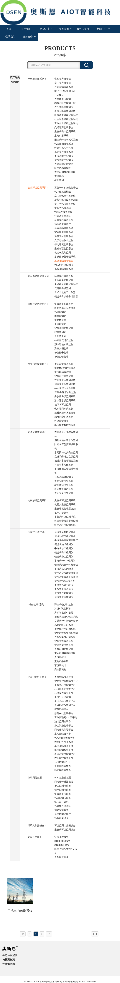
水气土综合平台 (62, 733)
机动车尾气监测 (62, 252)
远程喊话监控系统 (63, 248)
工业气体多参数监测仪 (66, 187)
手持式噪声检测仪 (63, 155)
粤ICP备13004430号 (87, 982)
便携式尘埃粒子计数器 (66, 296)
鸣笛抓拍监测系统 (63, 143)
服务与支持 (84, 28)
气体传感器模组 (62, 191)
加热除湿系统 (61, 810)
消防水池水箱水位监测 (66, 440)
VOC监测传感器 (62, 777)
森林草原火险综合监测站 (66, 434)
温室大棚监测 (61, 348)
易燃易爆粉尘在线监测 (66, 456)
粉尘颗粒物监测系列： (39, 276)
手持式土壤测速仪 (63, 589)
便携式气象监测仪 (63, 593)
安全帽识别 (60, 669)
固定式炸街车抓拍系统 (66, 139)
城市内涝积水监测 (63, 416)
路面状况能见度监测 (64, 307)
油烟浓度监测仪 (62, 224)
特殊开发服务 (61, 837)
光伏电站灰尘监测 (63, 240)
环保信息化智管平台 (64, 689)
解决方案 (46, 28)
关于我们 (27, 28)
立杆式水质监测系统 (64, 380)
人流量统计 (60, 657)
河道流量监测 (61, 420)
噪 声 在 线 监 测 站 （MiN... (64, 93)
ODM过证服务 (61, 845)
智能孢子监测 (61, 352)
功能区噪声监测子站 (64, 103)
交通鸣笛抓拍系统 (63, 645)
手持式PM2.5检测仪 (64, 560)
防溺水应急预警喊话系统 (66, 446)
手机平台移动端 (62, 697)
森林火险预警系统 (63, 481)
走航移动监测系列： (38, 500)
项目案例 (65, 28)
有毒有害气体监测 (63, 464)
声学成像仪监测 (62, 99)
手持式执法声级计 (63, 568)
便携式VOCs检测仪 (64, 581)
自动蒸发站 (60, 336)
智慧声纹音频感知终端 (66, 633)
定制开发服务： (36, 837)
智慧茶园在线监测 (63, 328)
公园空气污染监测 (63, 340)
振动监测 (59, 180)
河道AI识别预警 (62, 608)
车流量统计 (60, 665)
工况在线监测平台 (63, 745)
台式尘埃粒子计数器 (64, 292)
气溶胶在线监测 (62, 288)
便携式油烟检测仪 (63, 544)
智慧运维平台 (61, 709)
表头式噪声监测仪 (63, 107)
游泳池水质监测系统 (64, 400)
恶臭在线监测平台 (63, 713)
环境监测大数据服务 (64, 825)
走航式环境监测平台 (64, 685)
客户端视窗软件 (62, 770)
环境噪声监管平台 (63, 693)
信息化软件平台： (37, 676)
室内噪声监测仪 (62, 82)
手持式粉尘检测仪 (63, 548)
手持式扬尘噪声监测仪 (66, 540)
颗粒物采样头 (61, 818)
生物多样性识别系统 (64, 628)
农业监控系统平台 (63, 758)
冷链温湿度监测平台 (64, 754)
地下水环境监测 (62, 404)
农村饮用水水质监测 (64, 412)
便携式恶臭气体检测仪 (66, 564)
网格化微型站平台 (63, 729)
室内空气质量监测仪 (64, 203)
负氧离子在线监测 (63, 303)
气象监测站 (60, 312)
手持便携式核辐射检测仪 (66, 470)
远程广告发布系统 (63, 741)
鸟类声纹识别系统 (63, 624)
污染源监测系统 (62, 216)
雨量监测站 (60, 316)
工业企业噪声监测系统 (66, 123)
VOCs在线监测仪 (63, 212)
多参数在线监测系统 (64, 396)
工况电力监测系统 (20, 911)
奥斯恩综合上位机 (63, 676)
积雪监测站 (60, 332)
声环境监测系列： (37, 78)
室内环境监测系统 (63, 232)
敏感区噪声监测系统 (64, 111)
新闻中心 (103, 28)
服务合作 (29, 36)
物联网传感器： (36, 777)
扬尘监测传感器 (62, 785)
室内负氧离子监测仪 (64, 195)
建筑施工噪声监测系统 (66, 115)
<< (22, 934)
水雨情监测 (60, 320)
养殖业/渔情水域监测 (65, 392)
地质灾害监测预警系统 (66, 460)
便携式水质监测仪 (63, 597)
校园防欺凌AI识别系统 (66, 616)
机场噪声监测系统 (63, 151)
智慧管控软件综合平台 (66, 680)
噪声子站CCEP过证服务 (65, 851)
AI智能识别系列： (37, 604)
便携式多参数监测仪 (64, 532)
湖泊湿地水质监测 (63, 344)
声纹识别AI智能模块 (64, 172)
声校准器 (59, 176)
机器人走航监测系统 (64, 504)
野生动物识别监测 (63, 604)
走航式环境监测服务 (64, 829)
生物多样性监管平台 (64, 701)
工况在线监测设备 (63, 260)
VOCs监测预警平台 (64, 737)
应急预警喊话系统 (63, 489)
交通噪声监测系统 (63, 127)
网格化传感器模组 (63, 781)
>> (49, 934)
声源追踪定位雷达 (63, 164)
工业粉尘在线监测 (63, 280)
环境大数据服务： (37, 825)
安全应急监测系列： (38, 432)
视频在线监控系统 (63, 268)
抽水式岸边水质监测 (64, 388)
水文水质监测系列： (38, 364)
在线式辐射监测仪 (63, 476)
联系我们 (10, 36)
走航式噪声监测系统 (64, 131)
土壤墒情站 (60, 324)
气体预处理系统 (62, 806)
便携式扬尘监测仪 (63, 556)
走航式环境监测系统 (64, 500)
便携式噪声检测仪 (63, 160)
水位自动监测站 (62, 372)
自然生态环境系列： (38, 303)
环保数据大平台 (62, 762)
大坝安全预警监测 (63, 493)
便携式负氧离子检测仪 (66, 576)
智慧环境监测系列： (38, 187)
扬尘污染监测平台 (63, 725)
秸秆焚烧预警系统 (63, 485)
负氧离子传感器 (62, 793)
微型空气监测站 (62, 208)
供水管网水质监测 (63, 408)
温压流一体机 (61, 802)
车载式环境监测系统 (64, 516)
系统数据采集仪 (62, 814)
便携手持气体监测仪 (64, 536)
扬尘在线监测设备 (63, 276)
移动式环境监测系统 (64, 524)
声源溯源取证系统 (63, 86)
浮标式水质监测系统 (64, 384)
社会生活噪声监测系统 (66, 119)
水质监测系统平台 (63, 750)
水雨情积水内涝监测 (64, 368)
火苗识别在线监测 (63, 649)
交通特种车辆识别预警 (66, 620)
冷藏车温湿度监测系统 (66, 199)
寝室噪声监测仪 (62, 78)
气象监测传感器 (62, 797)
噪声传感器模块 (62, 168)
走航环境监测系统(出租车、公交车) (65, 510)
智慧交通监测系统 (63, 641)
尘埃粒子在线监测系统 (66, 284)
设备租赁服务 (61, 857)
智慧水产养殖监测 (63, 376)
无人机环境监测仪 (63, 264)
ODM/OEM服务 (62, 841)
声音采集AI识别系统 (64, 637)
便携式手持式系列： (38, 532)
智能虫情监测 (61, 356)
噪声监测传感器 (62, 789)
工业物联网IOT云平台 (65, 717)
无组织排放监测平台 (64, 705)
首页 (8, 28)
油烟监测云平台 (62, 721)
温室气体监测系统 (63, 236)
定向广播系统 (61, 135)
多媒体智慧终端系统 (64, 256)
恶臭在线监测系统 (63, 220)
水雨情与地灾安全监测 (66, 452)
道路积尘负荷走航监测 (66, 520)
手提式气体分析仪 (63, 585)
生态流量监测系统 (63, 364)
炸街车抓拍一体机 (63, 147)
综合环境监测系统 (63, 244)
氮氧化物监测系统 (63, 228)
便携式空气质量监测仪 (66, 572)
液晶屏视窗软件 (62, 766)
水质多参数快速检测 (64, 424)
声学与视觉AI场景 (63, 612)
